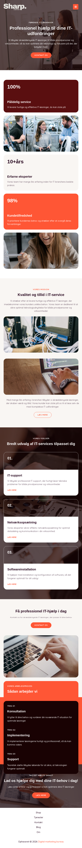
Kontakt (39, 822)
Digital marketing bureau (51, 841)
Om (38, 832)
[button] (41, 625)
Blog (38, 827)
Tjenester (38, 817)
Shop (38, 812)
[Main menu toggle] (75, 6)
